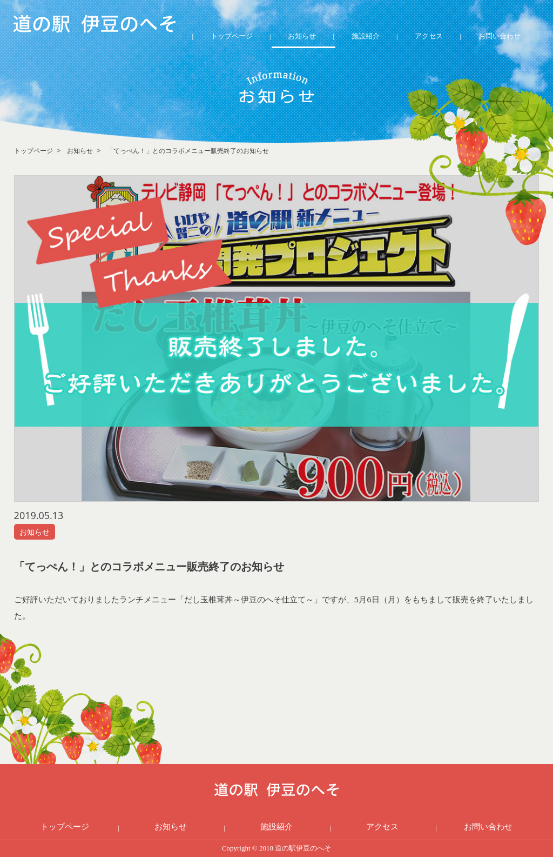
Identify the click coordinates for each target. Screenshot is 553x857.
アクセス (429, 36)
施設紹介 (366, 36)
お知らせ (302, 36)
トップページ (232, 36)
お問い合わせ (499, 36)
